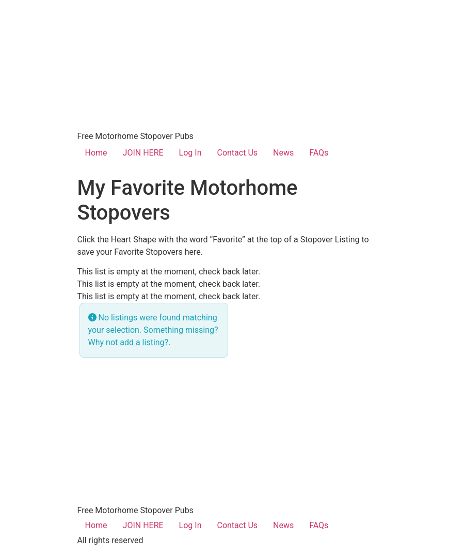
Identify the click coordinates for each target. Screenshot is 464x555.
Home (96, 153)
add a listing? (144, 342)
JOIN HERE (143, 153)
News (283, 153)
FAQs (318, 153)
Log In (190, 153)
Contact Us (237, 153)
